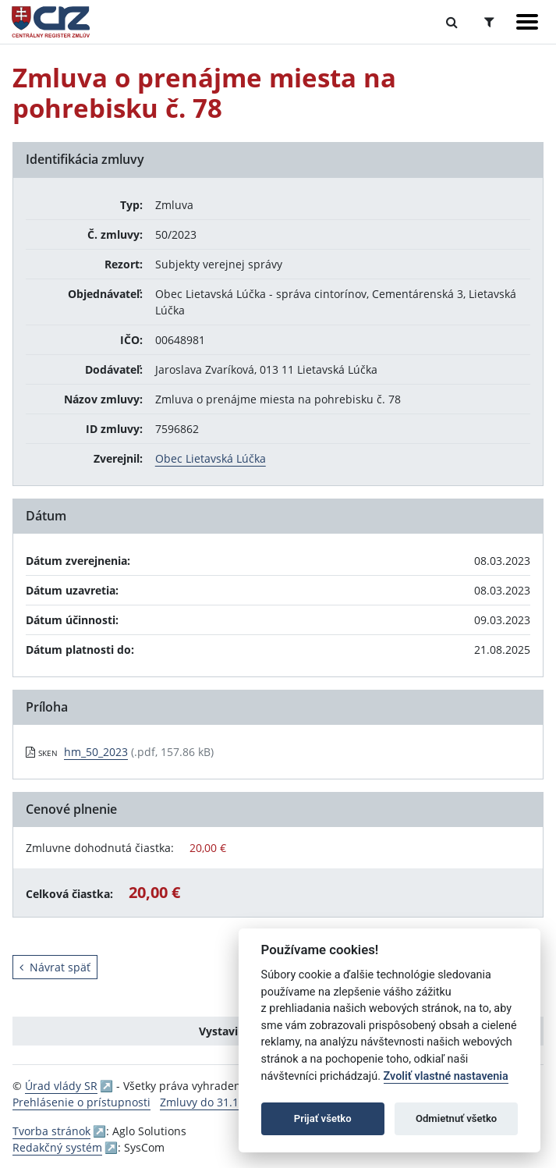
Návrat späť (54, 967)
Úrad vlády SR (61, 1085)
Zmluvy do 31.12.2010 (216, 1102)
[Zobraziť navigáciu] (527, 22)
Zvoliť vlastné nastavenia (446, 1076)
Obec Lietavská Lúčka (210, 458)
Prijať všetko (323, 1118)
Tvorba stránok (51, 1131)
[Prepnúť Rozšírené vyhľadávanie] (489, 22)
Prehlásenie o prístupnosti (81, 1102)
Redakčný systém (57, 1147)
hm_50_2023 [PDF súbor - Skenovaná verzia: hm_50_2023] (96, 751)
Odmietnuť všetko (456, 1118)
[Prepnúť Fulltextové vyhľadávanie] (452, 22)
